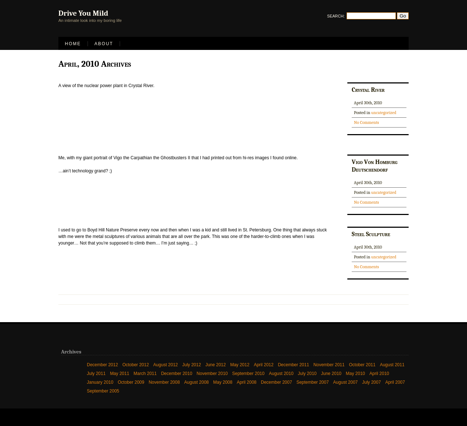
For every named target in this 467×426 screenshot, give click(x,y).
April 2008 (246, 382)
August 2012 (165, 364)
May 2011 (119, 373)
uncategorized (383, 112)
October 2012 (135, 364)
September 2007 (312, 382)
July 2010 (307, 373)
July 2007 (371, 382)
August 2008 (196, 382)
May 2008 (222, 382)
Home (73, 43)
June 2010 (331, 373)
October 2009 (131, 382)
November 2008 (164, 382)
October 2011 (362, 364)
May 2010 (355, 373)
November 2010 (212, 373)
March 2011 (145, 373)
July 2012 (191, 364)
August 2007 (345, 382)
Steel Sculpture (371, 234)
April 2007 (395, 382)
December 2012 (102, 364)
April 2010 (379, 373)
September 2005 (103, 391)
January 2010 (100, 382)
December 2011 (293, 364)
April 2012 (264, 364)
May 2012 (240, 364)
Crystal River (368, 89)
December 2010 (176, 373)
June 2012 (215, 364)
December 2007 (276, 382)
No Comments (366, 122)
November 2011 (328, 364)
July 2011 (96, 373)
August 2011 (392, 364)
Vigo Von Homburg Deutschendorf (374, 165)
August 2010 (281, 373)
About (103, 43)
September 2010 (248, 373)
